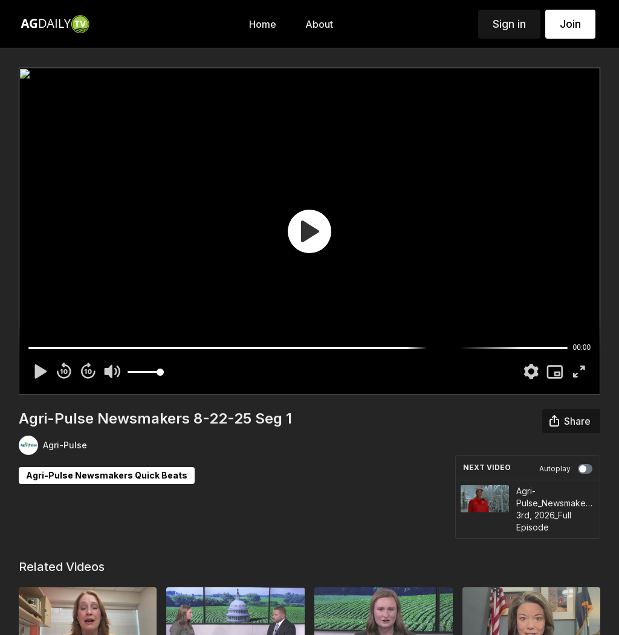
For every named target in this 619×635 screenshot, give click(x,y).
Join (570, 24)
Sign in (509, 24)
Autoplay (565, 469)
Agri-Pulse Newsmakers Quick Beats (106, 475)
